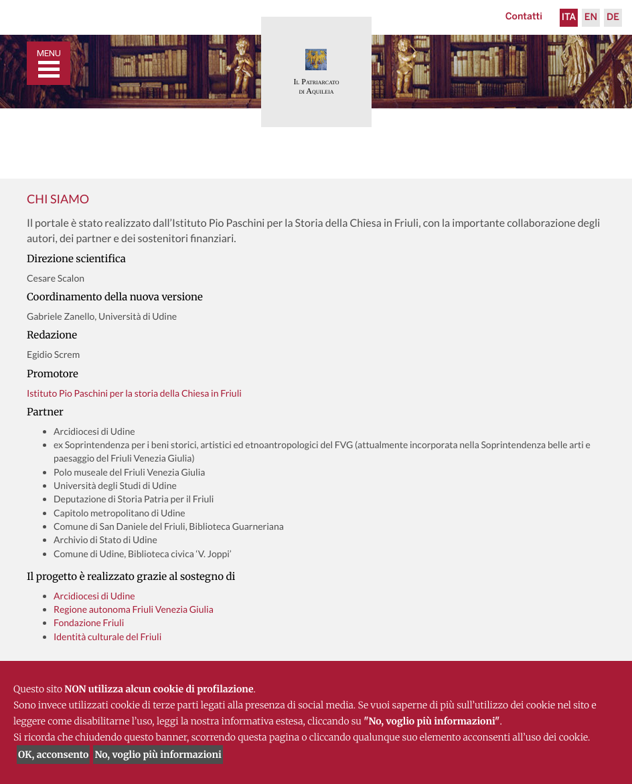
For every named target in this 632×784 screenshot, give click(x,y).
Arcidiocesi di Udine (94, 595)
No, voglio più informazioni (157, 755)
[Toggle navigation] (48, 63)
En (590, 17)
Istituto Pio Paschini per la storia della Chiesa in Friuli (134, 393)
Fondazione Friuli (89, 622)
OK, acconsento (53, 755)
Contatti (523, 17)
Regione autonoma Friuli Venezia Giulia (134, 609)
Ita (569, 17)
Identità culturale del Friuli (107, 636)
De (613, 17)
